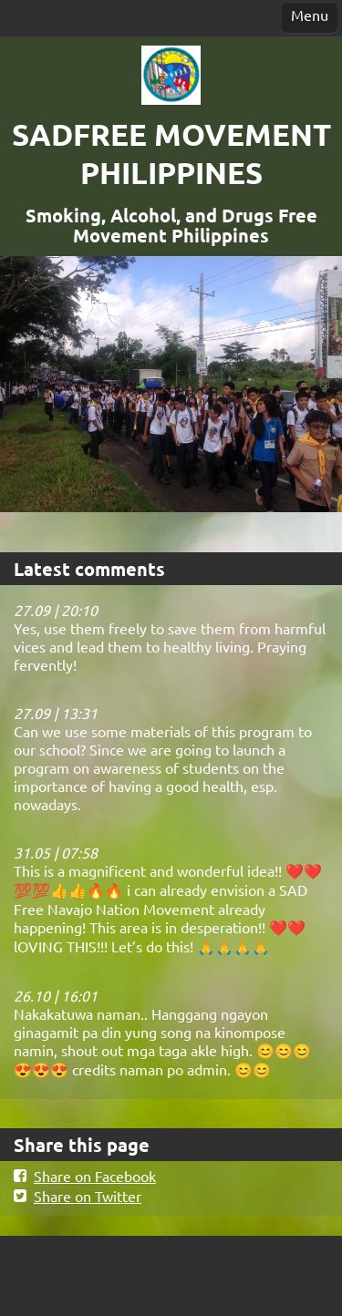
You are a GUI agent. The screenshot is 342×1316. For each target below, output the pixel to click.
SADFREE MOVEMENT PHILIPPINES (171, 153)
